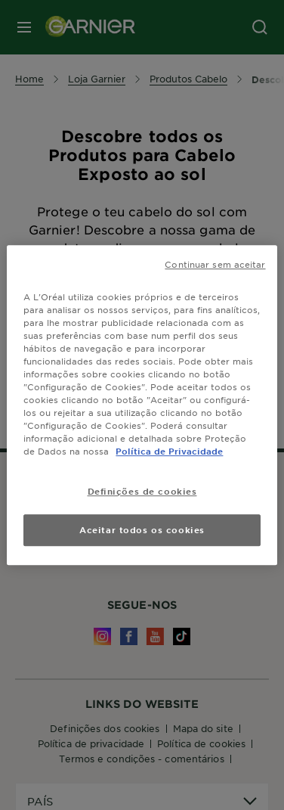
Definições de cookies (142, 491)
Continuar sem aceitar (215, 264)
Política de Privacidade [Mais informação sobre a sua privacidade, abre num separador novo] (169, 450)
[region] (141, 405)
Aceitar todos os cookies (142, 529)
